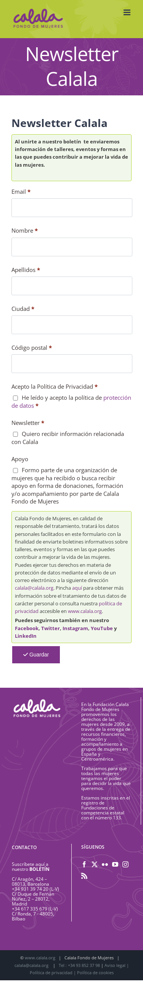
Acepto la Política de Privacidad (54, 386)
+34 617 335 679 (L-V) (35, 909)
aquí (77, 587)
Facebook (27, 628)
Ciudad (22, 308)
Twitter (50, 628)
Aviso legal (114, 965)
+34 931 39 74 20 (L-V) (35, 889)
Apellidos (25, 269)
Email (21, 191)
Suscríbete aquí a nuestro (31, 866)
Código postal (31, 347)
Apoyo (19, 459)
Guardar (36, 654)
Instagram (75, 628)
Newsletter (27, 422)
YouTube (102, 628)
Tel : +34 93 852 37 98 (80, 965)
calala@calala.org (34, 587)
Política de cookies (95, 972)
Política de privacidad (51, 972)
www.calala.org (85, 611)
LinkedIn (26, 635)
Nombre (24, 230)
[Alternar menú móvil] (128, 12)
